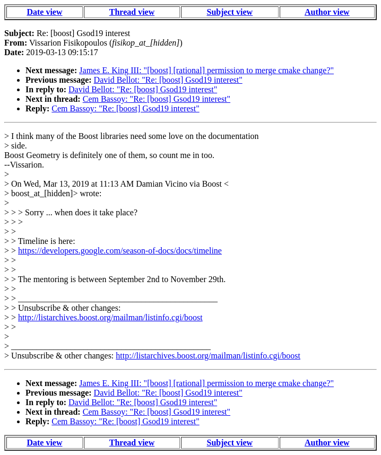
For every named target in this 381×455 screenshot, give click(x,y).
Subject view (230, 11)
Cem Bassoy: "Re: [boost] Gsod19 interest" (156, 98)
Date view (44, 11)
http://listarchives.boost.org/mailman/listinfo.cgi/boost (110, 317)
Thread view (131, 11)
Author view (327, 11)
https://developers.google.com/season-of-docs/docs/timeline (120, 250)
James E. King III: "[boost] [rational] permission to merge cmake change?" (206, 70)
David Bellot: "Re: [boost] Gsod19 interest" (168, 79)
